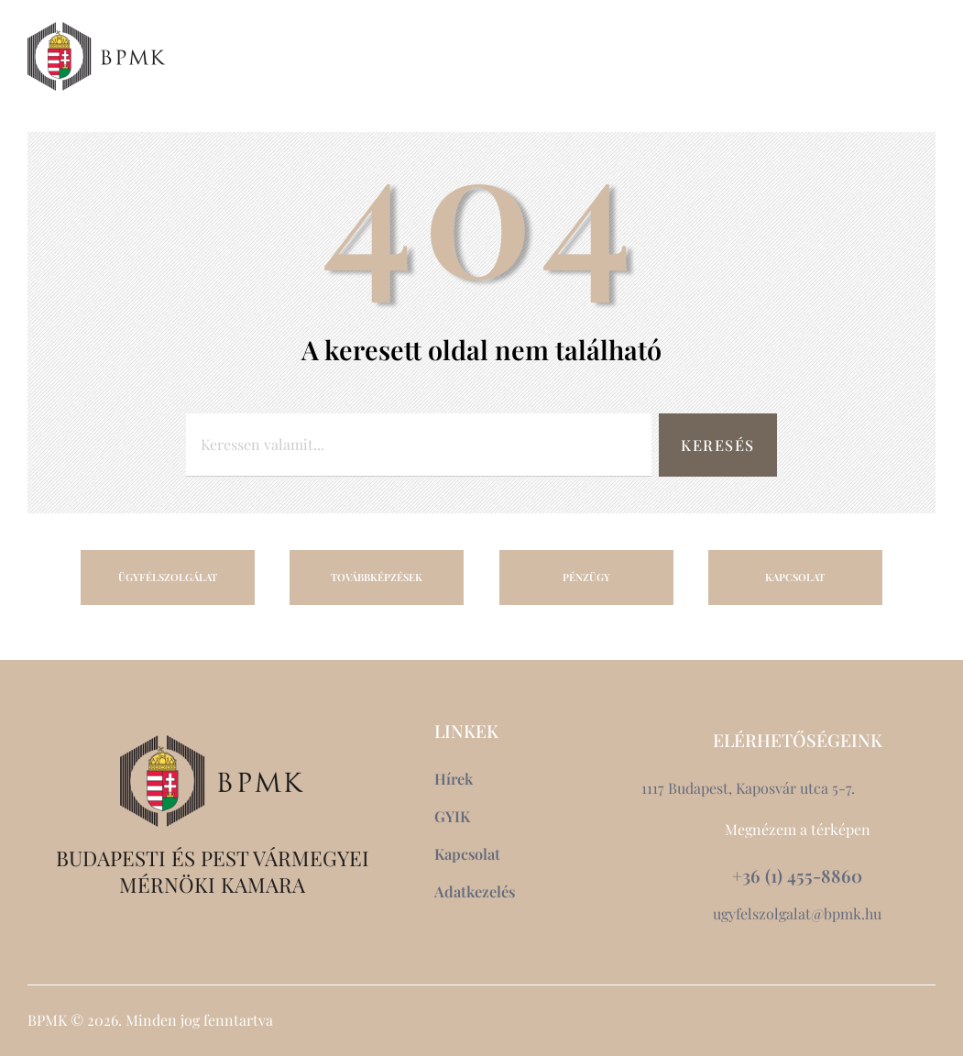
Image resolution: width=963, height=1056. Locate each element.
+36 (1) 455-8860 (797, 876)
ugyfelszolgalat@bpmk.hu (797, 913)
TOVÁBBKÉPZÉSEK (376, 577)
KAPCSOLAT (795, 577)
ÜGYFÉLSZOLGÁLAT (167, 577)
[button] (881, 56)
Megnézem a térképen (797, 829)
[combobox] (415, 445)
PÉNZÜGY (586, 577)
